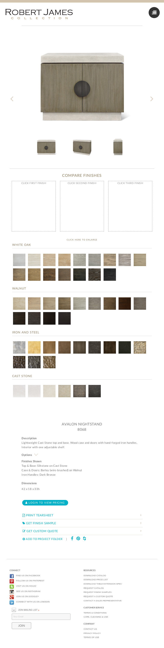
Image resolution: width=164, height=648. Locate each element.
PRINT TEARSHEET (37, 515)
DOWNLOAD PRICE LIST (95, 579)
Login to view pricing (45, 502)
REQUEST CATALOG (93, 588)
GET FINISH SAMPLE (39, 523)
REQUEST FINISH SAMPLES (97, 592)
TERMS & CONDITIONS (95, 613)
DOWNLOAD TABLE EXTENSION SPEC (102, 584)
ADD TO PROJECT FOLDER (42, 539)
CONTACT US (90, 629)
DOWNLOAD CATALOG (94, 575)
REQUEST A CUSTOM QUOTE (98, 596)
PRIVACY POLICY (92, 633)
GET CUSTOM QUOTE (40, 531)
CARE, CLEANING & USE (95, 617)
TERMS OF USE (91, 637)
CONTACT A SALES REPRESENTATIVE (102, 600)
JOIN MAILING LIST (25, 609)
